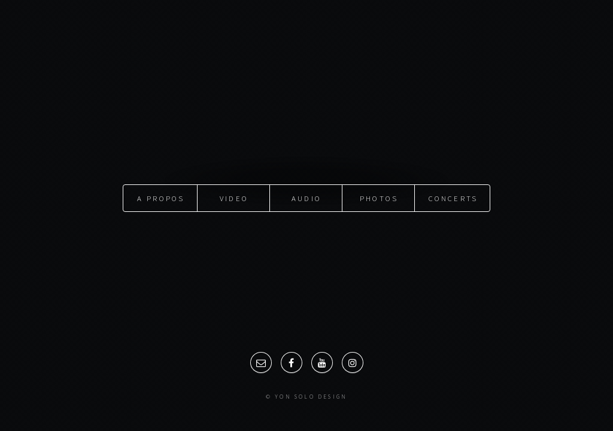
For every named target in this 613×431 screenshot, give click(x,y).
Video (234, 198)
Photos (379, 198)
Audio (306, 198)
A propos (161, 198)
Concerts (453, 198)
